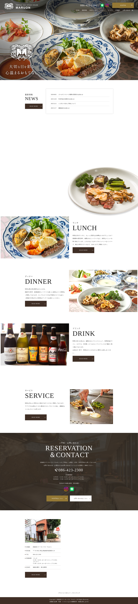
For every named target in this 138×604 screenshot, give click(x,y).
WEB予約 (123, 5)
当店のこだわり (93, 10)
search (132, 10)
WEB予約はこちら (57, 498)
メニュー (102, 10)
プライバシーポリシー (64, 593)
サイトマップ (76, 593)
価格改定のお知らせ (64, 108)
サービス (110, 10)
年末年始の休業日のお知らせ (66, 99)
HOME (77, 10)
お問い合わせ (126, 10)
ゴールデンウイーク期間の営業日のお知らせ (70, 94)
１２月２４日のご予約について (67, 103)
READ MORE (34, 106)
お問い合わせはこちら (80, 498)
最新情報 (84, 10)
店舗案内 (117, 10)
